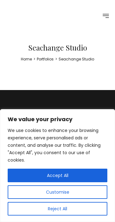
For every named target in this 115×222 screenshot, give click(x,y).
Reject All (57, 209)
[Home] (26, 59)
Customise (57, 192)
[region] (57, 165)
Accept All (57, 175)
